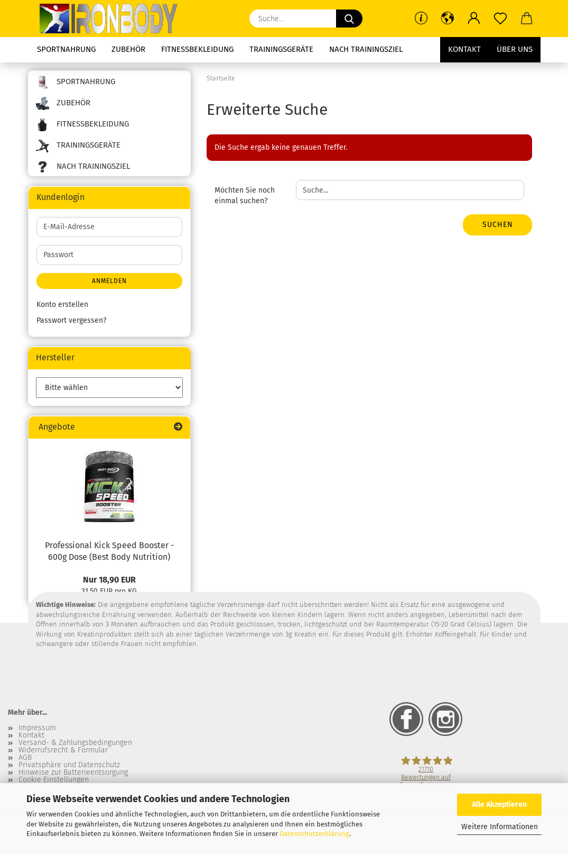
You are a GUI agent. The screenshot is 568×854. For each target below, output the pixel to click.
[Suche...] (349, 19)
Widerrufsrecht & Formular (63, 750)
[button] (447, 18)
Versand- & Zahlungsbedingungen (75, 743)
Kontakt (464, 49)
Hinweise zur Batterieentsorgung (73, 772)
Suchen (497, 224)
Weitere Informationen (499, 826)
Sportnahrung (66, 49)
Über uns (515, 49)
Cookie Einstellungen (53, 780)
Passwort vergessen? (71, 320)
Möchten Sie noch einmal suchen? (245, 195)
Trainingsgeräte (281, 49)
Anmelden (109, 281)
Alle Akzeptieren (499, 804)
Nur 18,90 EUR (109, 580)
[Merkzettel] (500, 18)
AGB (25, 757)
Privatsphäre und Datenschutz (69, 765)
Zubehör (128, 49)
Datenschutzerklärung (314, 834)
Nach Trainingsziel (366, 49)
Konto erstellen (62, 304)
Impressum (37, 728)
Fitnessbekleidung (197, 49)
